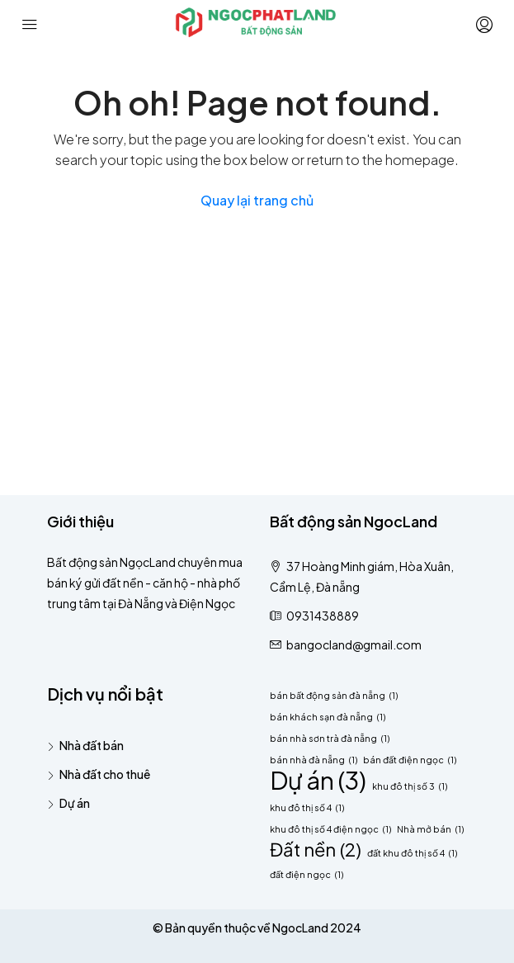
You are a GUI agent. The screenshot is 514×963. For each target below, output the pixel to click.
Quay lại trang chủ (257, 200)
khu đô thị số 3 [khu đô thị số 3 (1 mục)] (409, 786)
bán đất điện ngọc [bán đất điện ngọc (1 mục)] (409, 759)
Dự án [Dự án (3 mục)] (318, 780)
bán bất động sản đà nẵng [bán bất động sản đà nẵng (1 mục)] (334, 695)
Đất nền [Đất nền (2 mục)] (315, 849)
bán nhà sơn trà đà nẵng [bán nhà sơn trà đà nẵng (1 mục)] (329, 738)
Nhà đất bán (91, 745)
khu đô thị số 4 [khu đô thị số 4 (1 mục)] (307, 807)
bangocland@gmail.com (354, 644)
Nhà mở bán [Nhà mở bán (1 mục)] (430, 829)
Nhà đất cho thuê (104, 774)
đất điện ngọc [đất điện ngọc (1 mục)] (306, 874)
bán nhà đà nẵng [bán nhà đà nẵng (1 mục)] (313, 759)
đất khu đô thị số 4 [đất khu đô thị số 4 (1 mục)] (412, 853)
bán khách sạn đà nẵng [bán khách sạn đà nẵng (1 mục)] (327, 716)
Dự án (74, 802)
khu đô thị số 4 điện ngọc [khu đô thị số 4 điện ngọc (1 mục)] (330, 829)
